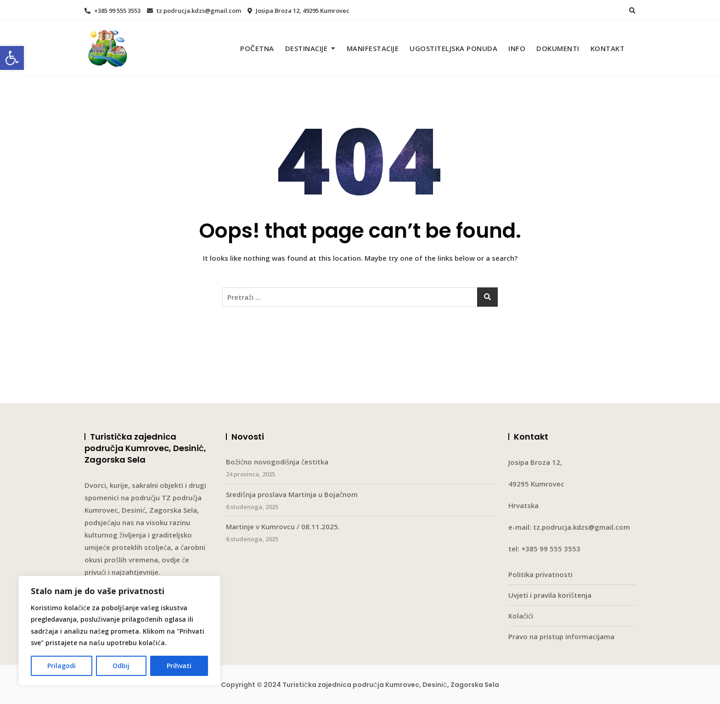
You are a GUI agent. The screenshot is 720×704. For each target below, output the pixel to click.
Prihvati (179, 665)
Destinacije (306, 48)
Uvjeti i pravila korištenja (549, 595)
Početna (257, 48)
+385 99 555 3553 (112, 10)
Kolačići (520, 615)
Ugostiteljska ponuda (453, 48)
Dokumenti (557, 48)
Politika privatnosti (540, 574)
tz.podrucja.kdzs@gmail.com (194, 10)
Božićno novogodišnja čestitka (277, 461)
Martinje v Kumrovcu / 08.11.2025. (283, 526)
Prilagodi (61, 665)
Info (516, 48)
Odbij (120, 665)
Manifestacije (373, 48)
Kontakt (608, 48)
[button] (12, 58)
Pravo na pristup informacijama (561, 636)
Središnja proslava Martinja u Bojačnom (292, 494)
